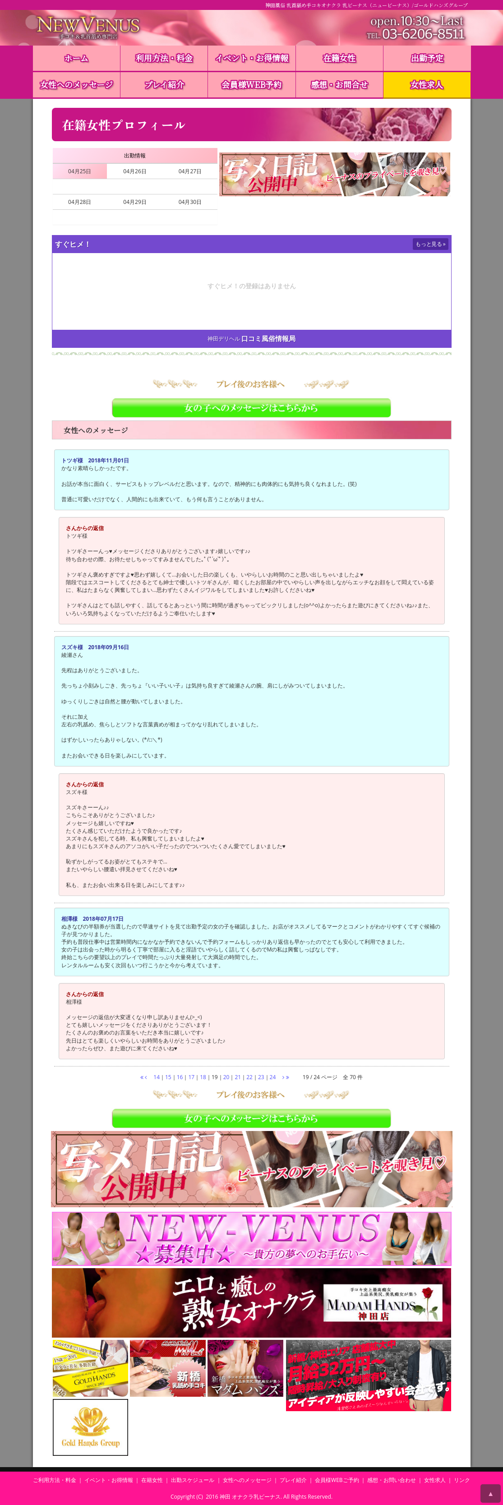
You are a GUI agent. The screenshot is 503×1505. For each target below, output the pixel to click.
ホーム (76, 58)
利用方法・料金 (164, 58)
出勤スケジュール (192, 1480)
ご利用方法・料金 (54, 1480)
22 (249, 1077)
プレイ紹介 (164, 84)
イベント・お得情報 (251, 58)
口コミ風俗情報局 (268, 338)
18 (203, 1077)
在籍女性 (339, 58)
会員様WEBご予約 (337, 1480)
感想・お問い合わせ (391, 1480)
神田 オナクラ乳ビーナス (250, 1496)
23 (261, 1077)
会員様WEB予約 (251, 84)
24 (273, 1077)
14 (156, 1077)
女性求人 (427, 84)
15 (168, 1077)
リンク (462, 1480)
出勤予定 (427, 58)
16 (180, 1077)
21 (238, 1077)
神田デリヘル (224, 338)
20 (226, 1077)
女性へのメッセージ (76, 84)
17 (191, 1077)
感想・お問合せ (339, 84)
